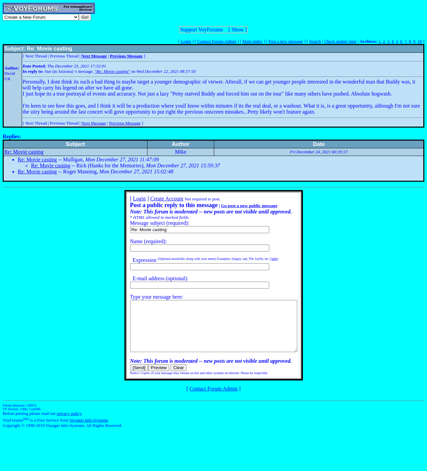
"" (112, 71)
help (264, 259)
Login (186, 41)
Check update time (340, 41)
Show (238, 29)
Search (315, 41)
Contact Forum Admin (216, 41)
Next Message (93, 123)
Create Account (156, 198)
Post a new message (286, 41)
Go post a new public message (239, 205)
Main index (253, 41)
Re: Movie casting (23, 152)
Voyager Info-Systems (88, 430)
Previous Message (124, 123)
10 (419, 41)
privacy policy (69, 423)
